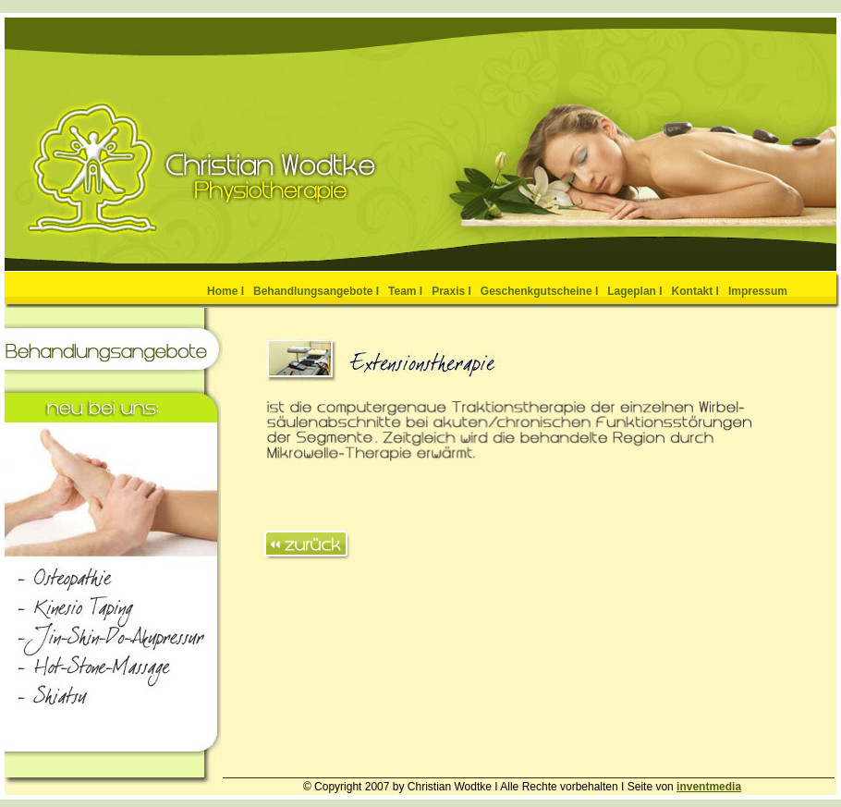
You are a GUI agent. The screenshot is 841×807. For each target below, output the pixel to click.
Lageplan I (634, 291)
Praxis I (451, 291)
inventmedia (708, 786)
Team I (405, 291)
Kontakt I (695, 291)
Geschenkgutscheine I (539, 291)
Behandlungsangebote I (316, 291)
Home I (225, 291)
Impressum (757, 291)
